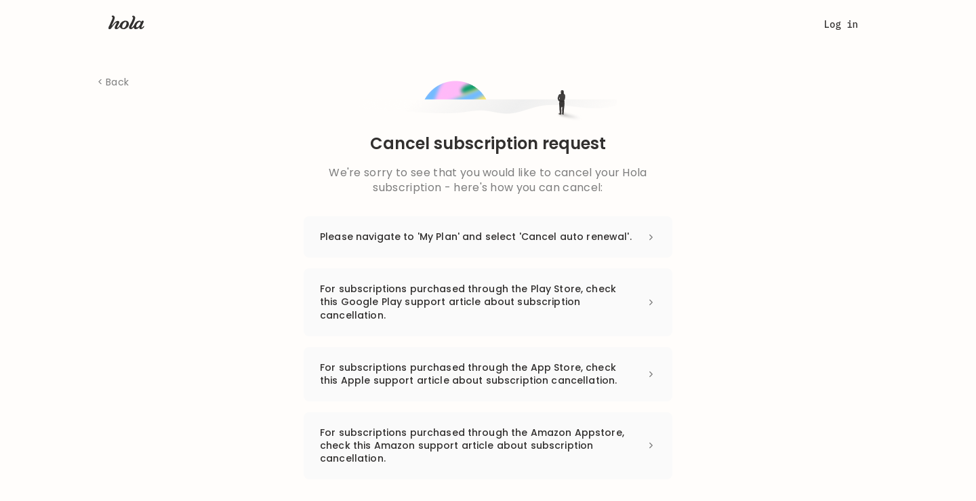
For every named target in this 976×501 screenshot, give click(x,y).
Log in (841, 24)
